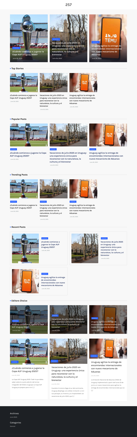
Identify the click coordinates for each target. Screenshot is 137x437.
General (16, 48)
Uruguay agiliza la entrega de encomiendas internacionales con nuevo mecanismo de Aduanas (106, 156)
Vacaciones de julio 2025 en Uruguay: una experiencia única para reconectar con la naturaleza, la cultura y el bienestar (68, 49)
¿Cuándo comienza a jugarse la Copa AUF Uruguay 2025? (50, 244)
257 (68, 4)
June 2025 (13, 417)
